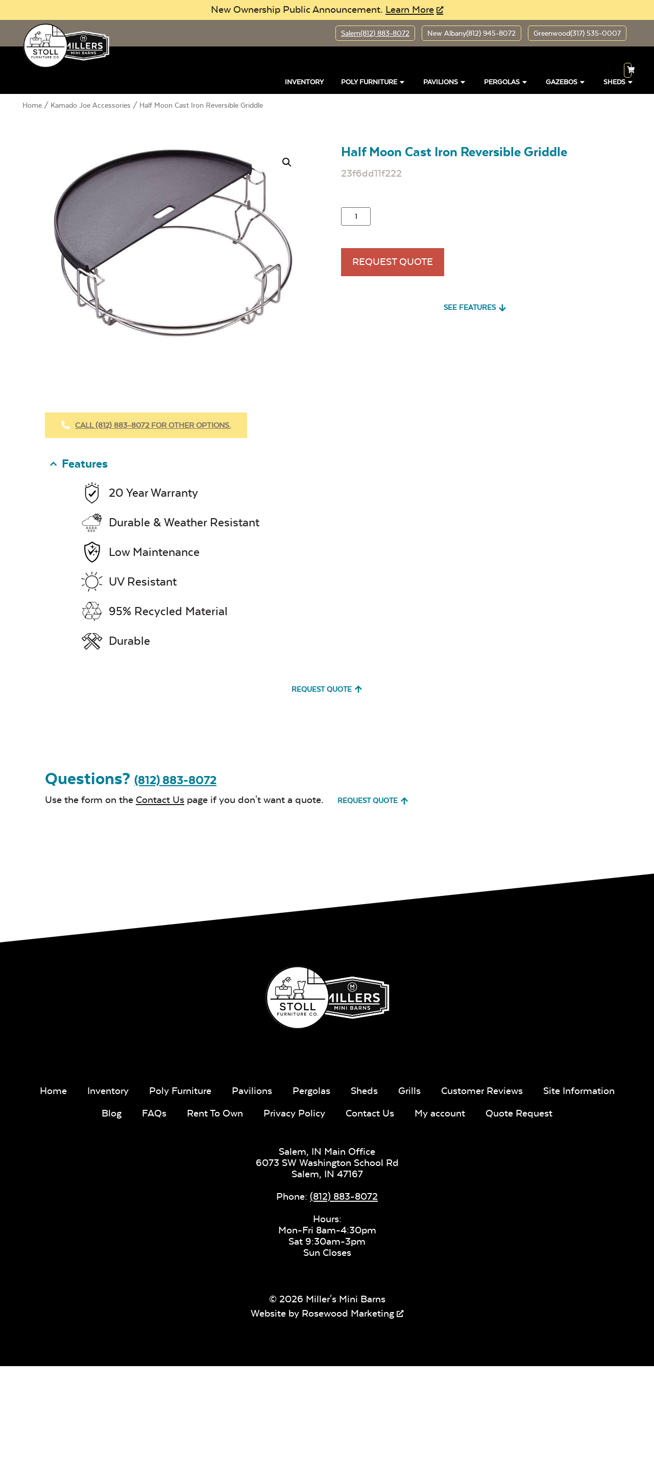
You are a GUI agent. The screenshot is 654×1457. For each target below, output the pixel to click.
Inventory (304, 82)
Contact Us (160, 800)
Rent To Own (215, 1113)
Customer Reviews (482, 1091)
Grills (409, 1091)
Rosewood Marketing (348, 1313)
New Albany (471, 33)
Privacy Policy (294, 1113)
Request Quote (392, 262)
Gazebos (566, 82)
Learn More (409, 9)
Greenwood (577, 33)
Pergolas (506, 82)
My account (440, 1113)
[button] (287, 162)
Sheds (364, 1091)
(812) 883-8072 (175, 780)
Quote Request (519, 1113)
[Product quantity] (356, 216)
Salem (375, 33)
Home (32, 105)
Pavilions (445, 82)
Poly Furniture (373, 82)
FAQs (154, 1113)
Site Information (579, 1091)
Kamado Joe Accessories (91, 105)
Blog (112, 1113)
